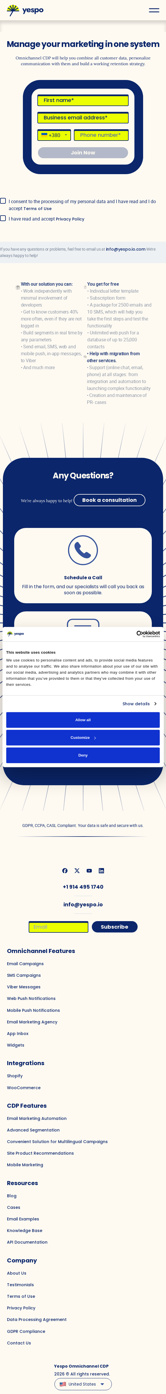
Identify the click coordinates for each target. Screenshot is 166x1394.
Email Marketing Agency (32, 1022)
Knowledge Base (24, 1230)
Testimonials (20, 1285)
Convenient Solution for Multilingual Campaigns (57, 1142)
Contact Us (19, 1343)
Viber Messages (24, 987)
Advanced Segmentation (33, 1130)
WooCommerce (24, 1088)
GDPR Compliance (26, 1331)
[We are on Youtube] (89, 870)
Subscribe (114, 926)
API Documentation (27, 1242)
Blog (12, 1196)
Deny (82, 755)
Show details (136, 703)
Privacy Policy (70, 219)
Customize (83, 737)
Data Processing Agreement (37, 1319)
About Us (16, 1273)
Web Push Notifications (31, 998)
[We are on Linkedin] (101, 870)
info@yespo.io (83, 904)
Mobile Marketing (25, 1165)
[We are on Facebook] (65, 870)
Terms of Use (37, 209)
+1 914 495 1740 (83, 886)
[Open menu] (154, 10)
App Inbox (17, 1033)
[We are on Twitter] (77, 870)
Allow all (83, 720)
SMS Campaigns (24, 975)
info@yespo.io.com (125, 249)
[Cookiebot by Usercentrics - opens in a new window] (134, 634)
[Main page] (25, 10)
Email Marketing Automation (37, 1118)
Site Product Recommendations (40, 1153)
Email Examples (23, 1219)
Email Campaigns (25, 964)
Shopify (15, 1076)
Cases (13, 1207)
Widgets (15, 1045)
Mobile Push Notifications (33, 1010)
